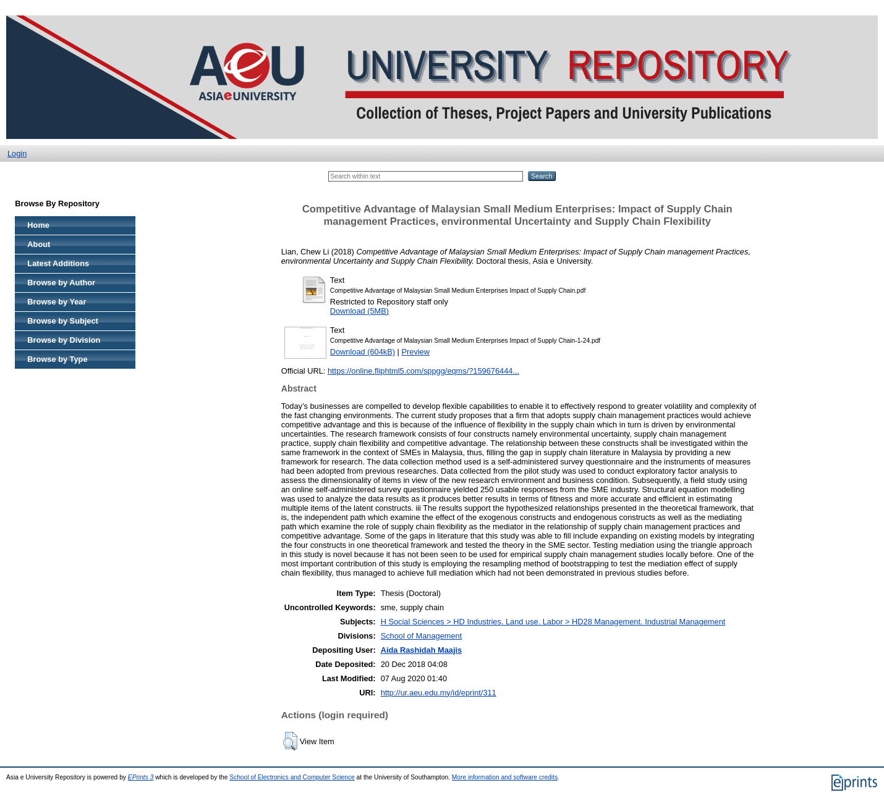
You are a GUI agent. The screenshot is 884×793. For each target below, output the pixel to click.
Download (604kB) (362, 351)
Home (38, 225)
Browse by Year (56, 301)
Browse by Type (57, 359)
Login (17, 153)
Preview (415, 351)
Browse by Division (63, 340)
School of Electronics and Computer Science (292, 777)
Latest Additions (58, 263)
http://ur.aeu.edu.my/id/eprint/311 (438, 692)
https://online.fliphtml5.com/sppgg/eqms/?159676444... (423, 371)
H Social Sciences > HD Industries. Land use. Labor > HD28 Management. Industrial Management (553, 621)
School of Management (421, 635)
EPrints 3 (141, 777)
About (38, 244)
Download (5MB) (359, 311)
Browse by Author (61, 282)
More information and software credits (505, 777)
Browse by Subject (62, 320)
